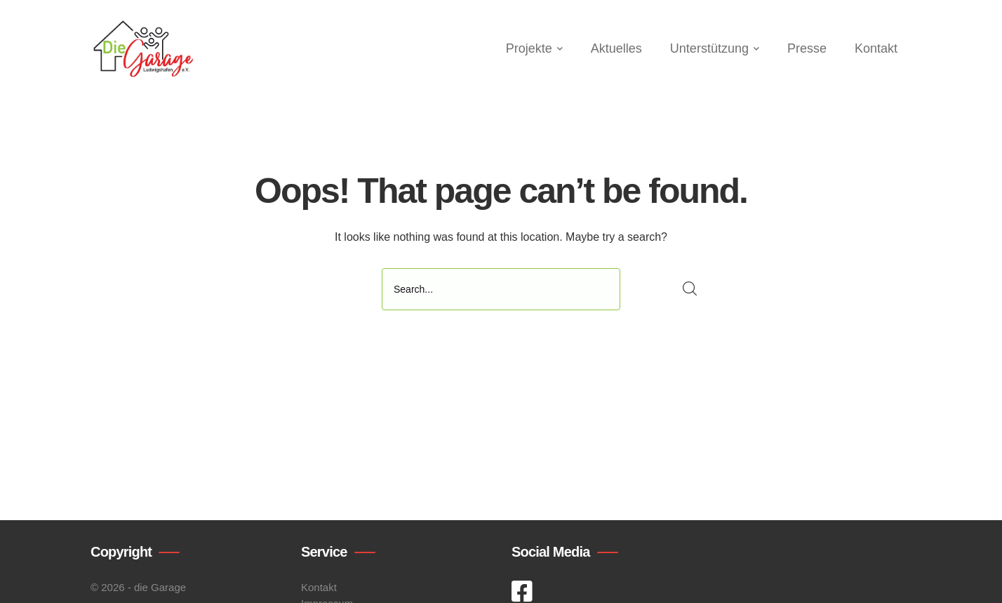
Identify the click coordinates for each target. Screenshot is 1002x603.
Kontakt (319, 587)
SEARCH (690, 289)
